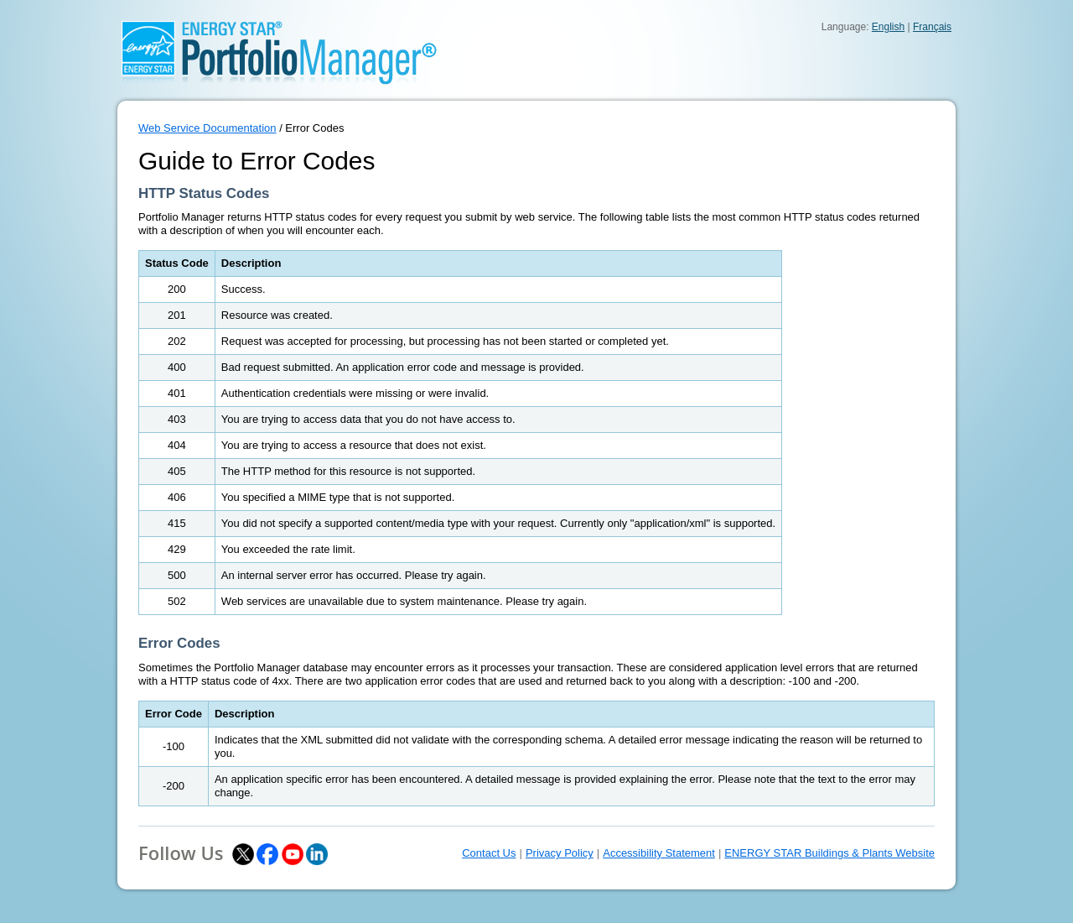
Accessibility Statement (659, 853)
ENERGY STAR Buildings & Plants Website (829, 853)
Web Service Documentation (207, 128)
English (888, 27)
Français (932, 27)
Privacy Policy (560, 853)
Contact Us (489, 853)
